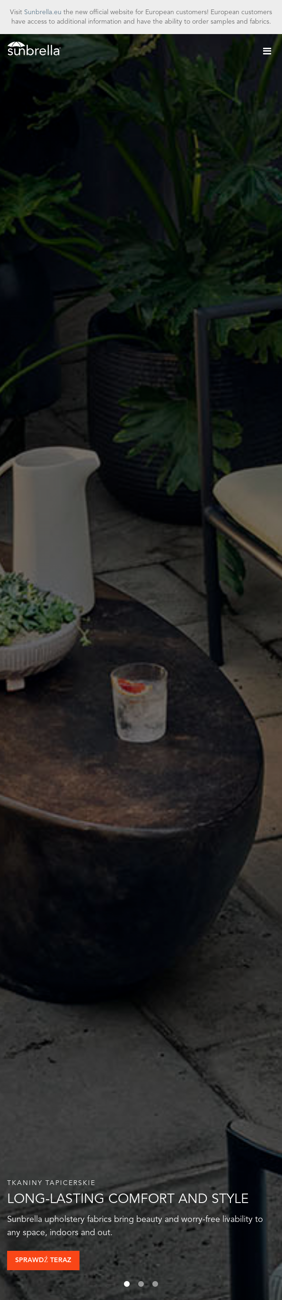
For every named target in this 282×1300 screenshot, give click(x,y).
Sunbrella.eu (43, 12)
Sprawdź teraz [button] (43, 1260)
